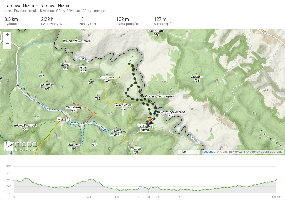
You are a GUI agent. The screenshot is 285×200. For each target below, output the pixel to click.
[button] (7, 36)
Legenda (209, 152)
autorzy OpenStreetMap (266, 152)
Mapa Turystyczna (232, 152)
